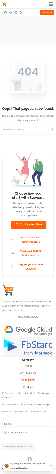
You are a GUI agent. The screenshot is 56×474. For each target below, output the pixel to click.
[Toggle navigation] (51, 4)
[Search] (24, 129)
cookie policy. (21, 468)
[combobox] (6, 432)
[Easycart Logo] (8, 290)
